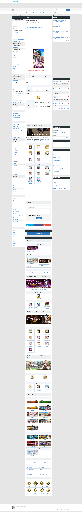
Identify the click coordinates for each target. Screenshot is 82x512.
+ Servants (66, 12)
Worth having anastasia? (58, 168)
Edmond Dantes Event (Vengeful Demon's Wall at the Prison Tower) (59, 89)
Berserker (15, 191)
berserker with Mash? (57, 160)
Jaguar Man (15, 70)
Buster (14, 202)
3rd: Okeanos (15, 150)
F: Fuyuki (14, 143)
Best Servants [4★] (16, 117)
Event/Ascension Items (57, 152)
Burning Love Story (16, 34)
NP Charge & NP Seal (17, 211)
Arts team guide (42, 468)
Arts (13, 200)
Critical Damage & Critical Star (18, 216)
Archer (14, 180)
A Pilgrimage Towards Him (18, 93)
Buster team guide (30, 468)
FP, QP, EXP (15, 221)
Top (14, 12)
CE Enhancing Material (17, 225)
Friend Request (16, 108)
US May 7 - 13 (45, 273)
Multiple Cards (15, 204)
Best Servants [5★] (16, 115)
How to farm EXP (42, 463)
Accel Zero (50, 12)
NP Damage (15, 213)
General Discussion (16, 106)
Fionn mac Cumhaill (16, 59)
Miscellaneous (15, 223)
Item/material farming (31, 465)
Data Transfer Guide (30, 472)
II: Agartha (15, 165)
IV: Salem (14, 169)
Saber (14, 178)
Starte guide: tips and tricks (32, 463)
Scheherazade (56, 154)
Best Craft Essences (17, 119)
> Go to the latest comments (63, 108)
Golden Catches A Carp (17, 41)
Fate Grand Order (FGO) (20, 9)
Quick (14, 198)
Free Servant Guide (16, 137)
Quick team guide (30, 470)
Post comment (39, 219)
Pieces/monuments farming (44, 465)
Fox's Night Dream (16, 32)
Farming (27, 12)
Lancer (14, 183)
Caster (14, 187)
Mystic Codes (41, 470)
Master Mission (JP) (30, 474)
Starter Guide (15, 126)
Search (68, 9)
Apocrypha (35, 12)
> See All (67, 40)
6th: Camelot (15, 156)
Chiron (14, 87)
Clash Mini (55, 185)
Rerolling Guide (16, 124)
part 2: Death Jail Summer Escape (36, 140)
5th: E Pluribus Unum (17, 154)
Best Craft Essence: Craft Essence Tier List (29, 15)
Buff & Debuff (15, 219)
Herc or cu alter (56, 171)
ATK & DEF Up (16, 207)
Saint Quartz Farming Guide (44, 472)
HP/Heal (14, 209)
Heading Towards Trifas (17, 100)
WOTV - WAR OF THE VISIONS (59, 188)
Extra (14, 193)
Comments (20, 12)
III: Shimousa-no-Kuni (17, 167)
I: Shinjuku (15, 163)
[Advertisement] (41, 5)
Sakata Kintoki (15, 28)
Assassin (14, 189)
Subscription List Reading (17, 37)
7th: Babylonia (15, 159)
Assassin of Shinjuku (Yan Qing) (18, 54)
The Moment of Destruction (18, 95)
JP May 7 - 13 (32, 273)
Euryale (14, 68)
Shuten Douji (15, 26)
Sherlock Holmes (16, 51)
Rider (14, 185)
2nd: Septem (15, 148)
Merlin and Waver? (56, 157)
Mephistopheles (16, 72)
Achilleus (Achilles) (16, 84)
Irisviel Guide (43, 12)
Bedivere (14, 66)
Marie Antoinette (16, 64)
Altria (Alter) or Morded (57, 165)
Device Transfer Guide (57, 81)
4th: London (15, 152)
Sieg (14, 89)
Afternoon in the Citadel (17, 102)
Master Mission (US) (43, 474)
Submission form (39, 234)
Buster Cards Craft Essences (42, 15)
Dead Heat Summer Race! (44, 71)
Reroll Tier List (58, 12)
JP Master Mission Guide (17, 135)
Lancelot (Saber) (16, 57)
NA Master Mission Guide (17, 132)
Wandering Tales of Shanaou (18, 39)
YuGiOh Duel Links (56, 182)
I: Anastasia (15, 174)
